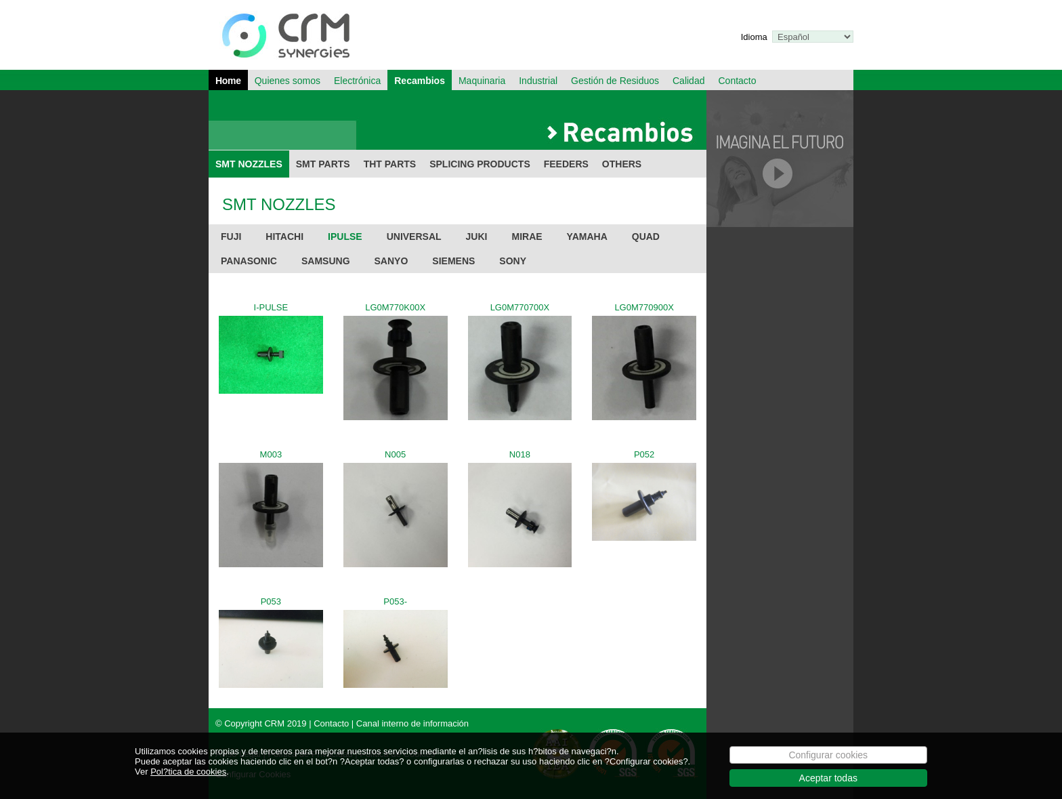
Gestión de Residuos (615, 80)
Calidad (688, 80)
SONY (512, 260)
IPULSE (345, 236)
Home (228, 80)
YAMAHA (587, 236)
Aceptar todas (828, 785)
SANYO (391, 260)
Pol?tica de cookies (188, 779)
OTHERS (621, 164)
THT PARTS (390, 164)
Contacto (737, 80)
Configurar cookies (828, 762)
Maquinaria (482, 80)
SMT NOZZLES (248, 164)
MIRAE (526, 236)
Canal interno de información (412, 723)
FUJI (231, 236)
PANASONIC (249, 260)
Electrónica (357, 80)
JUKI (477, 236)
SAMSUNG (325, 260)
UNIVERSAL (414, 236)
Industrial (538, 80)
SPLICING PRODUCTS (479, 164)
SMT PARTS (323, 164)
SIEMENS (453, 260)
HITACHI (284, 236)
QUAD (646, 236)
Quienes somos (287, 80)
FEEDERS (566, 164)
